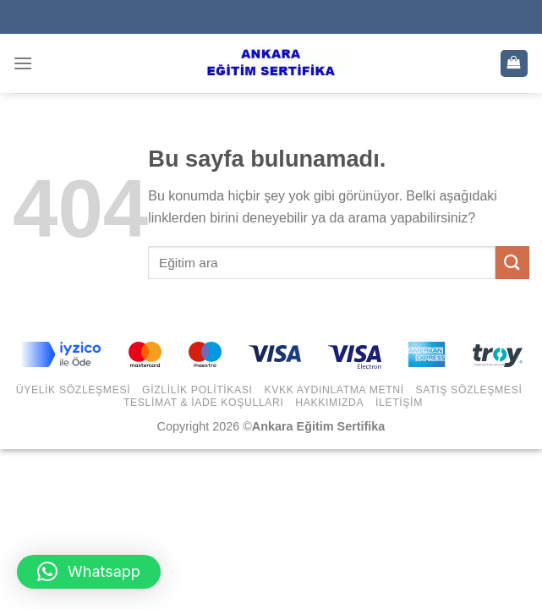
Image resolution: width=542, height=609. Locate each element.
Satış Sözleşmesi (469, 390)
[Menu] (23, 63)
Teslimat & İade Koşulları (203, 403)
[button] (89, 572)
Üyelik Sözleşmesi (73, 390)
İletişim (399, 403)
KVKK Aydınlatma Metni (333, 390)
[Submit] (512, 262)
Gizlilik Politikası (197, 390)
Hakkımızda (329, 403)
